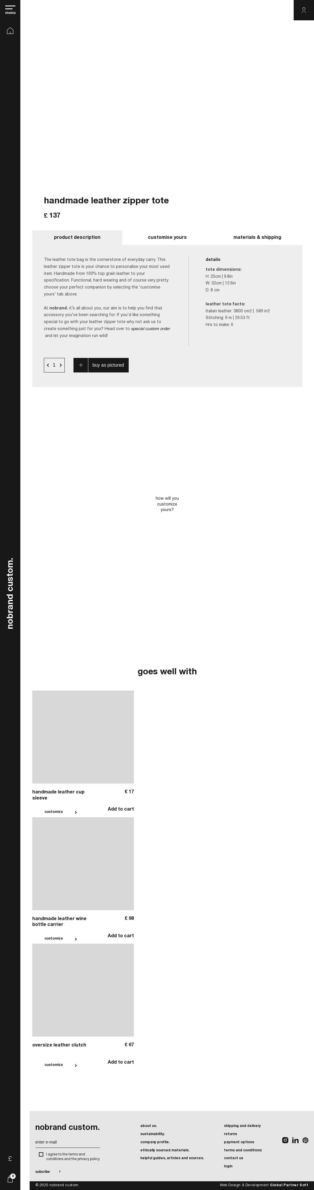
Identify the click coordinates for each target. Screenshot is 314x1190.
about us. (148, 1126)
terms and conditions (243, 1150)
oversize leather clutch (59, 1045)
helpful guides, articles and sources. (172, 1158)
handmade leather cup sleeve (58, 795)
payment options (239, 1142)
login (228, 1166)
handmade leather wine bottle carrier (59, 922)
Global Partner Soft (289, 1185)
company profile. (155, 1142)
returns (230, 1134)
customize (53, 811)
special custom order (150, 329)
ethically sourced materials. (164, 1150)
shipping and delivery (242, 1126)
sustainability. (152, 1134)
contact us (233, 1158)
